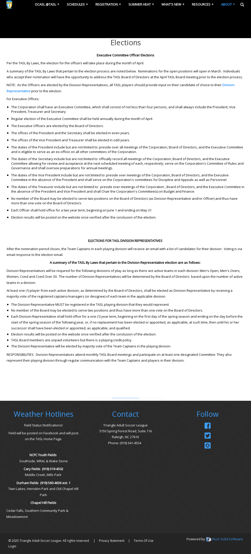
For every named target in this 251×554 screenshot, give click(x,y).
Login (12, 546)
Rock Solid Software (227, 539)
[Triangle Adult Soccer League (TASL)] (9, 4)
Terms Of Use (144, 540)
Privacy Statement (111, 540)
